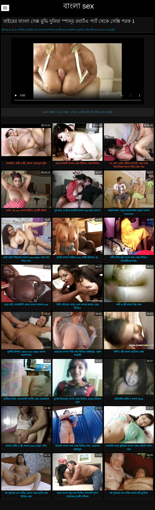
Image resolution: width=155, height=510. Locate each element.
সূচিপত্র (5, 29)
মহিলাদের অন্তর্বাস (66, 29)
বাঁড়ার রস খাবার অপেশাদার (41, 29)
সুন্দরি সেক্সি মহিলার (87, 29)
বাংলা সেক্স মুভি (107, 29)
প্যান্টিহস (21, 29)
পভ (12, 29)
